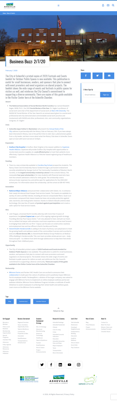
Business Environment (24, 319)
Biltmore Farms (14, 272)
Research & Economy (58, 319)
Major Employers (57, 345)
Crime (54, 332)
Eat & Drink (74, 345)
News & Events (11, 13)
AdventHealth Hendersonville (20, 228)
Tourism (38, 343)
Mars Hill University (59, 111)
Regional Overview (23, 322)
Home (4, 13)
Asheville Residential (59, 325)
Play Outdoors (75, 347)
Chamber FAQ (7, 340)
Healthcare (39, 338)
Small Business (22, 338)
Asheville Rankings (58, 322)
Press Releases (90, 325)
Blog (9, 301)
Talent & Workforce (23, 329)
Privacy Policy (69, 394)
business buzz (23, 301)
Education (56, 339)
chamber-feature (41, 301)
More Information (58, 353)
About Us (103, 319)
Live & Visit (74, 319)
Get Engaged (6, 319)
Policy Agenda (7, 344)
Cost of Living (57, 330)
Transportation (57, 350)
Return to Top (58, 309)
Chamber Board (105, 331)
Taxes (54, 348)
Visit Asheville (75, 322)
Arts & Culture (40, 347)
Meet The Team (105, 325)
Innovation (21, 336)
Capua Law (30, 216)
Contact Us (104, 322)
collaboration (14, 275)
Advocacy (6, 342)
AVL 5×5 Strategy (41, 327)
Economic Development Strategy (39, 321)
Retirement (74, 325)
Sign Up (106, 94)
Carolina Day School (45, 165)
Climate (55, 327)
